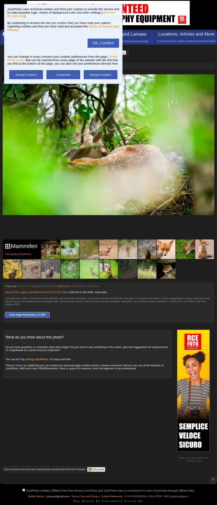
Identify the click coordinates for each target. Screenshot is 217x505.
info (199, 461)
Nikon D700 (12, 292)
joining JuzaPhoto (36, 359)
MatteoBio (63, 286)
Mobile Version (36, 496)
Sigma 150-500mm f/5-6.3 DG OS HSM (43, 292)
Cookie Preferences (111, 496)
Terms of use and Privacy (85, 496)
